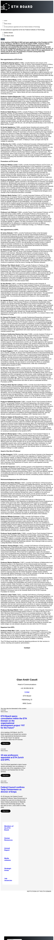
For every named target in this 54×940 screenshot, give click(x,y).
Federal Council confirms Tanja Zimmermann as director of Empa (13, 789)
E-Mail (27, 692)
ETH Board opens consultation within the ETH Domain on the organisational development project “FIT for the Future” (14, 722)
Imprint (7, 902)
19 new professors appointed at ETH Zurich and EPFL (12, 757)
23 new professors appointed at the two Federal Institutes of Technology (22, 27)
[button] (7, 39)
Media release (7, 23)
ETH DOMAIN (8, 897)
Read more (5, 743)
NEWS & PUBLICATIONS (12, 895)
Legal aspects (9, 899)
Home (5, 20)
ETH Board (8, 893)
